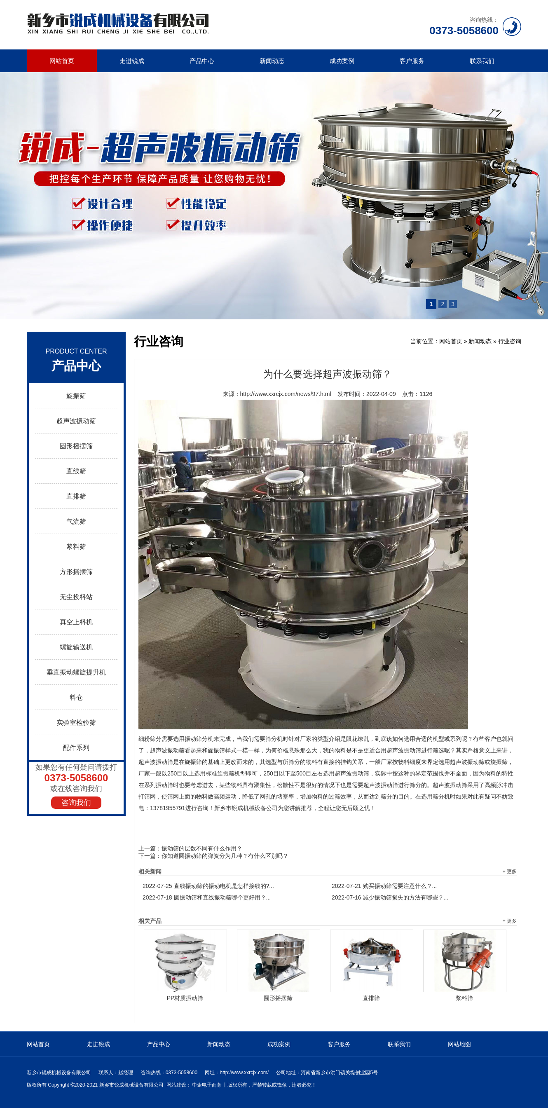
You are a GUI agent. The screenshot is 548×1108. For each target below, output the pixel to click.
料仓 (76, 697)
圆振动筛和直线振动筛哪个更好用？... (207, 897)
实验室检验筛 (76, 722)
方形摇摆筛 (76, 571)
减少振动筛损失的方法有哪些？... (390, 897)
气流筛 (76, 521)
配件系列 (76, 747)
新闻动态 (272, 60)
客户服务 (412, 60)
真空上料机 (76, 621)
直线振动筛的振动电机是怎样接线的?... (208, 886)
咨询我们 (76, 803)
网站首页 (61, 60)
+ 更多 (510, 871)
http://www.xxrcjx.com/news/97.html (285, 394)
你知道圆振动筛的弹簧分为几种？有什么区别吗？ (225, 856)
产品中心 (202, 60)
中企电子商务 (207, 1085)
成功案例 (342, 60)
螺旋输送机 (76, 647)
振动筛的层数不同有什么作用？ (202, 848)
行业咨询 (509, 341)
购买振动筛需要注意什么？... (384, 886)
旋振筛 (76, 395)
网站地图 (459, 1044)
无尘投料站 (76, 596)
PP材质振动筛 (185, 998)
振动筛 (193, 739)
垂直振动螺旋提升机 (76, 672)
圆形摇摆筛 (76, 446)
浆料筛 (76, 546)
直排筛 (76, 496)
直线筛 (76, 471)
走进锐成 (131, 60)
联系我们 (482, 60)
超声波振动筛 (76, 420)
